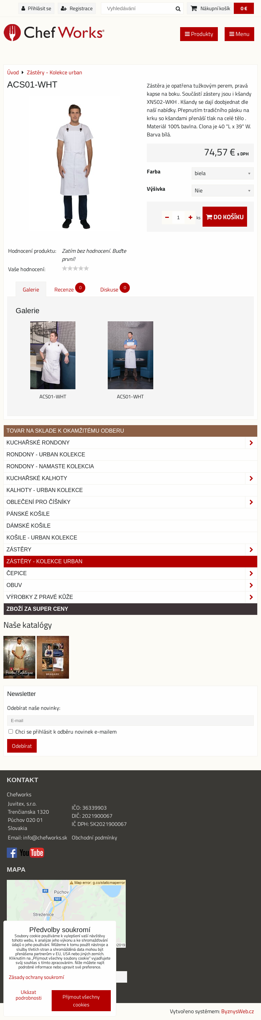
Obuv (131, 585)
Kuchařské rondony (131, 443)
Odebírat (22, 746)
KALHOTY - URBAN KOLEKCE (44, 490)
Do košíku (225, 217)
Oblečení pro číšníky (131, 502)
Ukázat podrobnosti (28, 995)
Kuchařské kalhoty (131, 478)
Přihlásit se (36, 8)
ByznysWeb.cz (237, 1011)
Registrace (77, 8)
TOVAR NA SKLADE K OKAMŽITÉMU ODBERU (65, 431)
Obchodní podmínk (93, 837)
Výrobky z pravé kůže (131, 597)
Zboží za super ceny (37, 609)
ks (188, 217)
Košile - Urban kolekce (41, 538)
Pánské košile (28, 514)
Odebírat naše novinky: (33, 708)
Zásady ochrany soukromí (36, 977)
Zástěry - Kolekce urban (44, 561)
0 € (244, 8)
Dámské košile (28, 526)
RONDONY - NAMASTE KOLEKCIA (50, 466)
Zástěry (131, 549)
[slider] (75, 268)
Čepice (131, 573)
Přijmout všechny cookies (81, 1000)
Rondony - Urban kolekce (45, 454)
